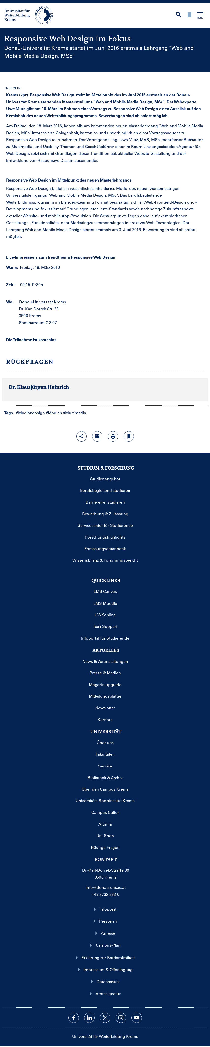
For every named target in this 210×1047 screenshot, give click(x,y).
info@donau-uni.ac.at (106, 887)
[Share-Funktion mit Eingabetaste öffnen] (81, 436)
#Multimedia (74, 412)
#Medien (54, 412)
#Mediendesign (30, 412)
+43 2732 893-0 (105, 894)
